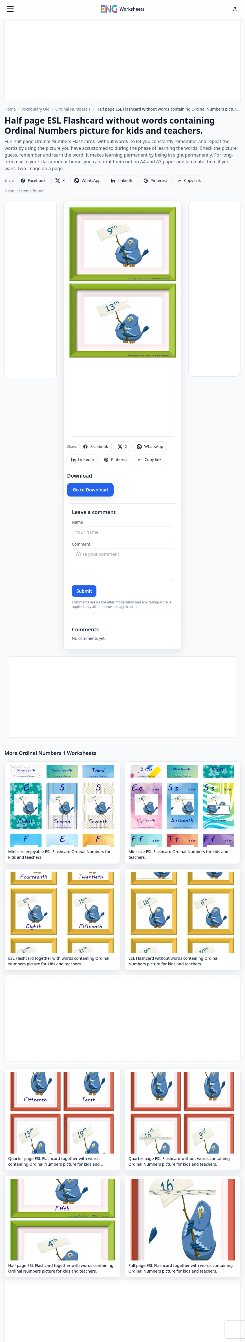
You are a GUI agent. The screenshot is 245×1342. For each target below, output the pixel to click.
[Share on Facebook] (33, 180)
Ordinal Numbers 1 (73, 109)
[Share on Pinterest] (155, 180)
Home (10, 109)
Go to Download (90, 490)
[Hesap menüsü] (234, 9)
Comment (81, 544)
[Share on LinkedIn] (122, 180)
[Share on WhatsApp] (87, 180)
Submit (84, 591)
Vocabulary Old (35, 109)
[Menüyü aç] (10, 9)
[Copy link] (189, 180)
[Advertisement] (122, 60)
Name (77, 522)
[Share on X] (59, 180)
